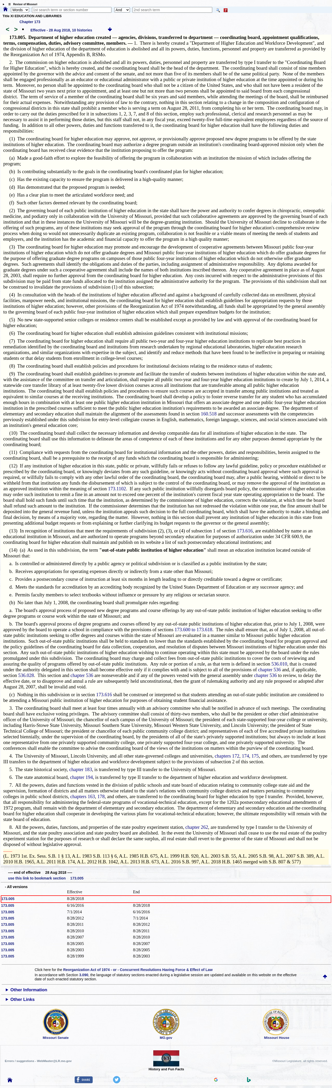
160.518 (209, 413)
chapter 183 (80, 769)
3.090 (83, 975)
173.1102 (117, 488)
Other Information (28, 989)
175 (255, 756)
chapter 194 (81, 777)
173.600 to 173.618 (193, 629)
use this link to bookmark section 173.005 (45, 878)
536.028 (26, 675)
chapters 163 (82, 796)
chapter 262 (196, 827)
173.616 (245, 530)
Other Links (22, 999)
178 (101, 796)
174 (245, 756)
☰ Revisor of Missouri (21, 4)
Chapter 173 (29, 22)
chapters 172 (227, 756)
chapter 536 (269, 669)
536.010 (279, 664)
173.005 (8, 899)
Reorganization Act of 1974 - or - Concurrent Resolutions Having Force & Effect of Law (138, 970)
